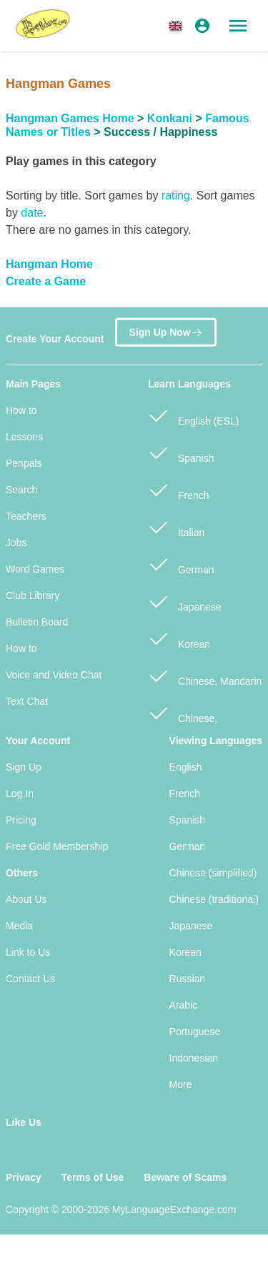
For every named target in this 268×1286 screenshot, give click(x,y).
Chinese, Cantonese (182, 720)
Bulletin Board (37, 622)
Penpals (24, 463)
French (178, 489)
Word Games (35, 569)
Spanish (181, 452)
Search (21, 489)
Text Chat (27, 701)
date (32, 213)
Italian (176, 526)
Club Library (32, 595)
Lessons (24, 436)
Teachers (26, 516)
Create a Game (46, 281)
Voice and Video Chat (53, 675)
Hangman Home (49, 264)
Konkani (169, 118)
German (181, 563)
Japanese (185, 601)
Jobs (16, 542)
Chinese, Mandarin (205, 675)
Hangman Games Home (70, 118)
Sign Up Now (165, 332)
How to (21, 410)
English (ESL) (193, 415)
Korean (179, 638)
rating (176, 195)
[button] (178, 25)
